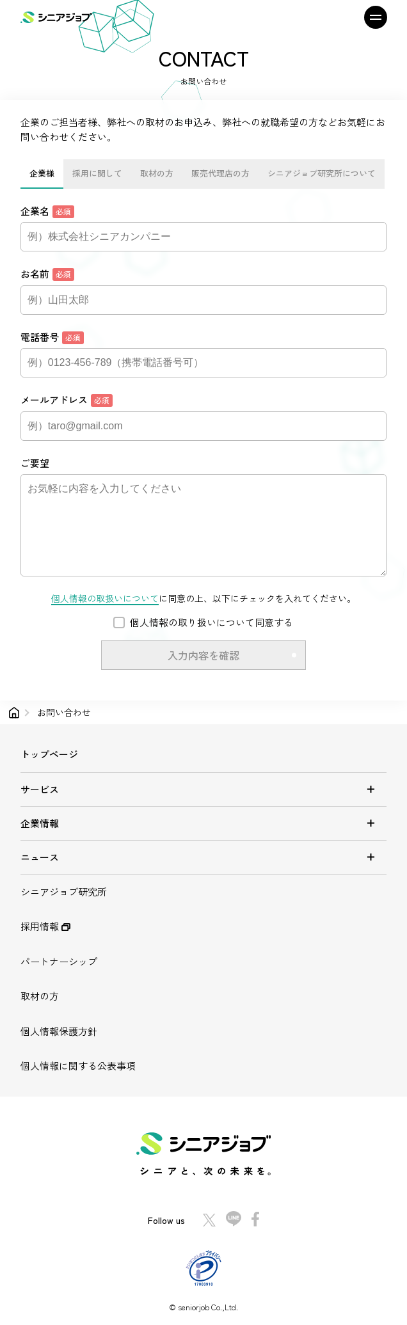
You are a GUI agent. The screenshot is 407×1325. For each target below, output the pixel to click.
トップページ (49, 754)
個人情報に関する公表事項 (78, 1065)
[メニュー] (369, 17)
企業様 (41, 173)
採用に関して (97, 173)
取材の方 (156, 173)
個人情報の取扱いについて (105, 598)
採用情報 (45, 926)
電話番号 (52, 337)
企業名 (47, 211)
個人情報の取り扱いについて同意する (211, 622)
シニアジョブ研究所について (321, 173)
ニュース (203, 857)
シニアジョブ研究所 (63, 891)
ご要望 (34, 463)
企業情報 (203, 823)
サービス (203, 789)
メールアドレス (66, 400)
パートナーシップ (58, 961)
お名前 (47, 274)
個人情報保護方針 (58, 1031)
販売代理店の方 (220, 173)
